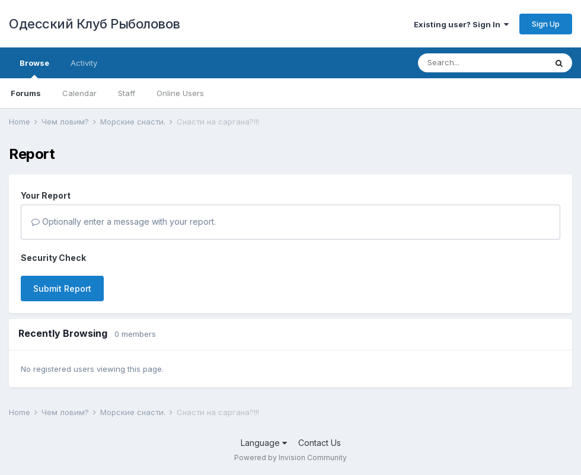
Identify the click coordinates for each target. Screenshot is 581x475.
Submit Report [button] (62, 288)
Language (264, 443)
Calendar (79, 93)
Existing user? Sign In (461, 24)
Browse (34, 68)
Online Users (180, 93)
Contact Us (319, 443)
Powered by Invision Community (290, 457)
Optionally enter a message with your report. (123, 221)
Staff (126, 93)
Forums (26, 93)
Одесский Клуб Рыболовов (94, 23)
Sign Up (546, 23)
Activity (84, 63)
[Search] (482, 62)
